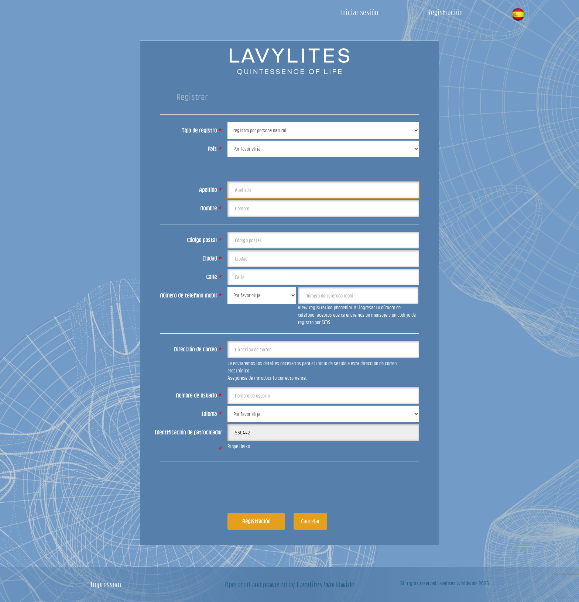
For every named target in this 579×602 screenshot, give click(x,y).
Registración (445, 12)
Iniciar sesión (359, 12)
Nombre (211, 208)
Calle (214, 277)
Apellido (210, 190)
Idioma (211, 414)
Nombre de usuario (199, 395)
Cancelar (310, 521)
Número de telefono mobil (191, 295)
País (215, 149)
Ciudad (212, 258)
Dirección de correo (198, 349)
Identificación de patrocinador (188, 435)
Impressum (105, 584)
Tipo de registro (202, 130)
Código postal (204, 240)
